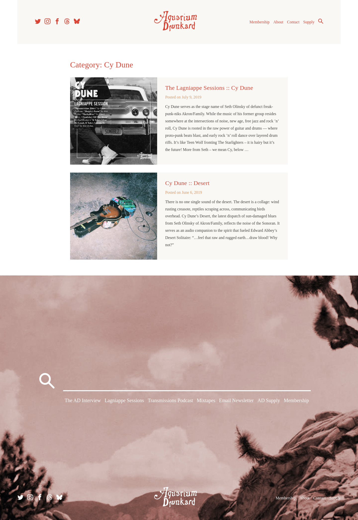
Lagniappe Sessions (124, 400)
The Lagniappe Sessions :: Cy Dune (209, 88)
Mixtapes (206, 400)
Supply (308, 22)
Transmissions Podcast (170, 400)
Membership (259, 22)
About (278, 22)
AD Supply (269, 400)
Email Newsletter (236, 400)
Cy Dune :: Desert (187, 183)
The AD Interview (83, 400)
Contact (293, 22)
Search (320, 21)
